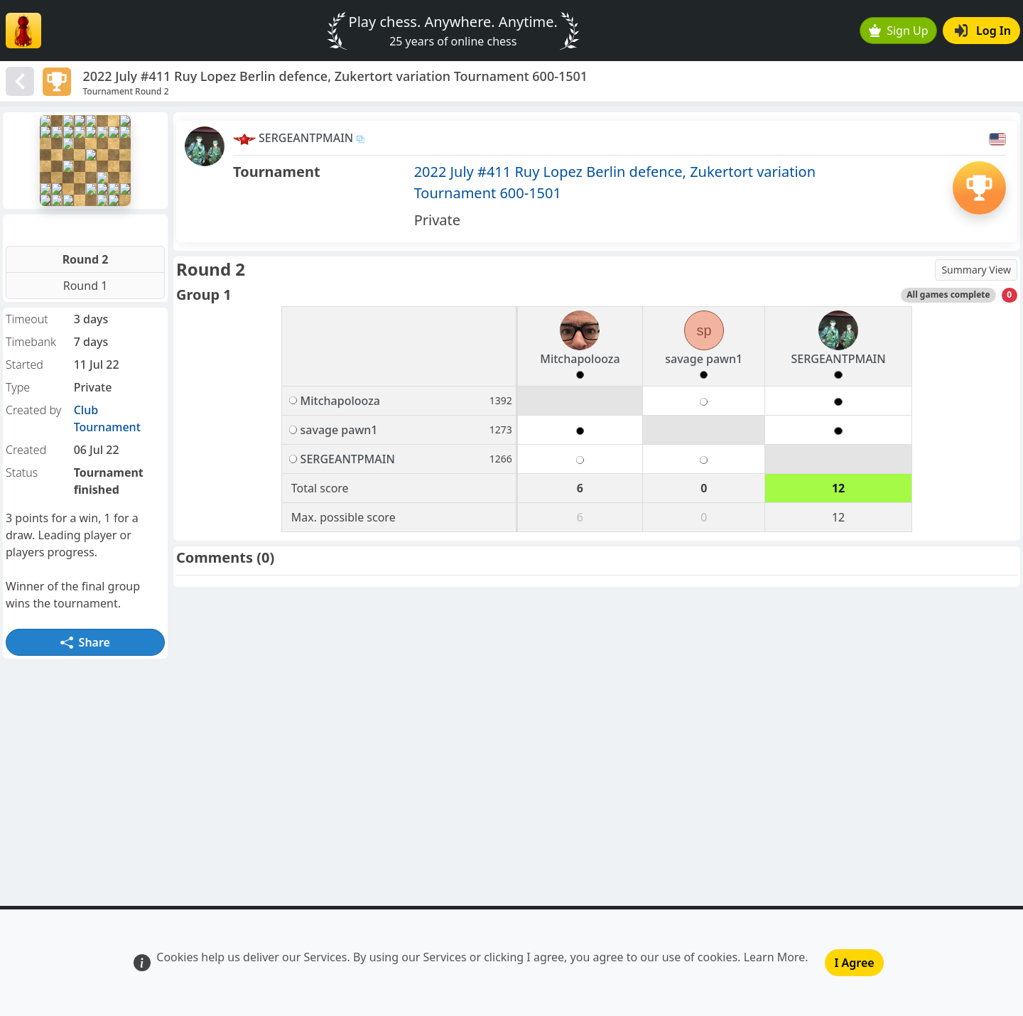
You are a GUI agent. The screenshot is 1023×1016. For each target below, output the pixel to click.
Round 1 (85, 285)
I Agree (854, 963)
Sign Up (899, 30)
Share (85, 642)
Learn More (775, 957)
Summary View (976, 269)
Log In (983, 30)
